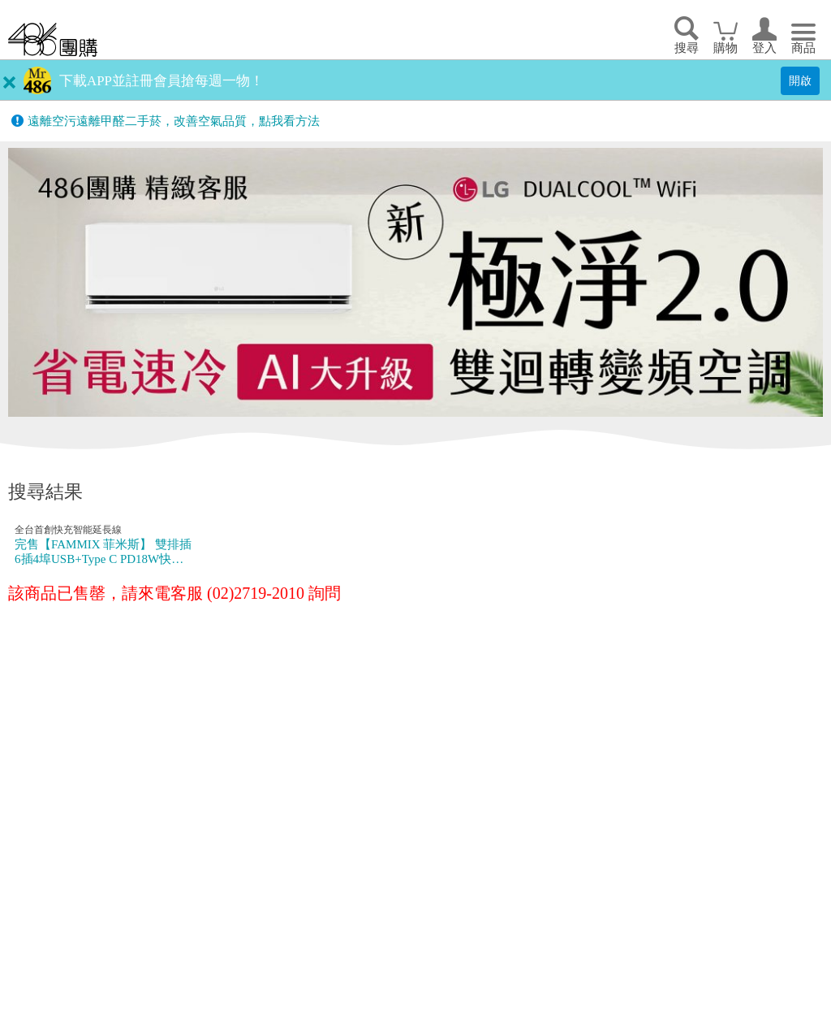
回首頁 (52, 39)
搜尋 (686, 47)
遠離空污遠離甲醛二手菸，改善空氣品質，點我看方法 (174, 121)
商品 (803, 47)
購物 (725, 47)
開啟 (800, 80)
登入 (764, 47)
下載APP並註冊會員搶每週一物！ (161, 81)
